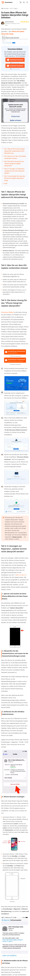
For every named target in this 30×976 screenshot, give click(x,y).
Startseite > (6, 8)
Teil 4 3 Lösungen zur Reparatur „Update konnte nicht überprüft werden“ (14, 171)
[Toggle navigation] (26, 2)
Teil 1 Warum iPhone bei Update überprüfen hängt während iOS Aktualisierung (14, 151)
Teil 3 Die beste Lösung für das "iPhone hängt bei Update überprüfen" (14, 163)
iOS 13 (24, 575)
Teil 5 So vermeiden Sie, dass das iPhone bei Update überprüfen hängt (14, 178)
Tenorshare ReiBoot (15, 49)
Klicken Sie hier (17, 537)
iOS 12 (18, 575)
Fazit (5, 183)
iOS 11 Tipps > (14, 8)
